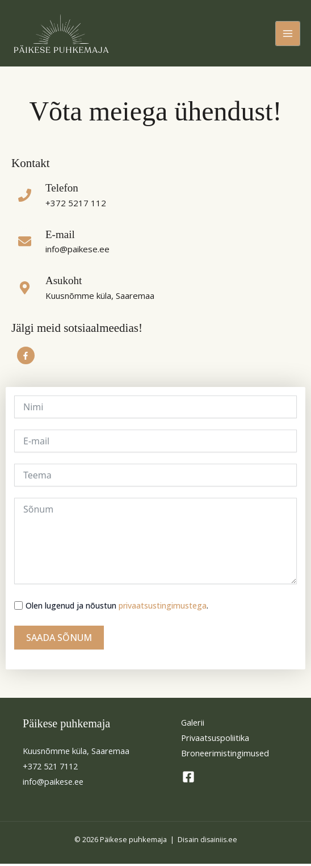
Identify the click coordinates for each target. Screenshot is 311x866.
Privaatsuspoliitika (215, 740)
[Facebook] (188, 779)
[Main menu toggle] (288, 35)
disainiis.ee (218, 842)
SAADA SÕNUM (59, 640)
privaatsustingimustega (163, 607)
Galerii (192, 724)
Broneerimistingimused (225, 755)
